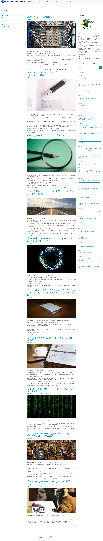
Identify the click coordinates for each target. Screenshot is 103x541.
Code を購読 (29, 529)
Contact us (69, 1)
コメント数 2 (35, 393)
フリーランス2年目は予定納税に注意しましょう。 (90, 112)
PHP (2, 24)
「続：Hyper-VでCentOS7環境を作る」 (35, 324)
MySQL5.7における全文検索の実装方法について (89, 164)
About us (63, 1)
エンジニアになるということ (85, 105)
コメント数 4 (35, 486)
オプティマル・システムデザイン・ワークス (37, 2)
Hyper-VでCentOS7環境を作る (85, 252)
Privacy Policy (51, 536)
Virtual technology (5, 26)
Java (2, 19)
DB (2, 17)
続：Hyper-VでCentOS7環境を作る (86, 231)
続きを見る (29, 19)
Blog (57, 1)
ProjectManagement (5, 15)
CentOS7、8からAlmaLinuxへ (85, 78)
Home (53, 1)
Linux (2, 22)
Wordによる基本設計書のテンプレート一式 (88, 92)
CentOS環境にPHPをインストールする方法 (88, 225)
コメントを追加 (36, 243)
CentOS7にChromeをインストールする (87, 218)
